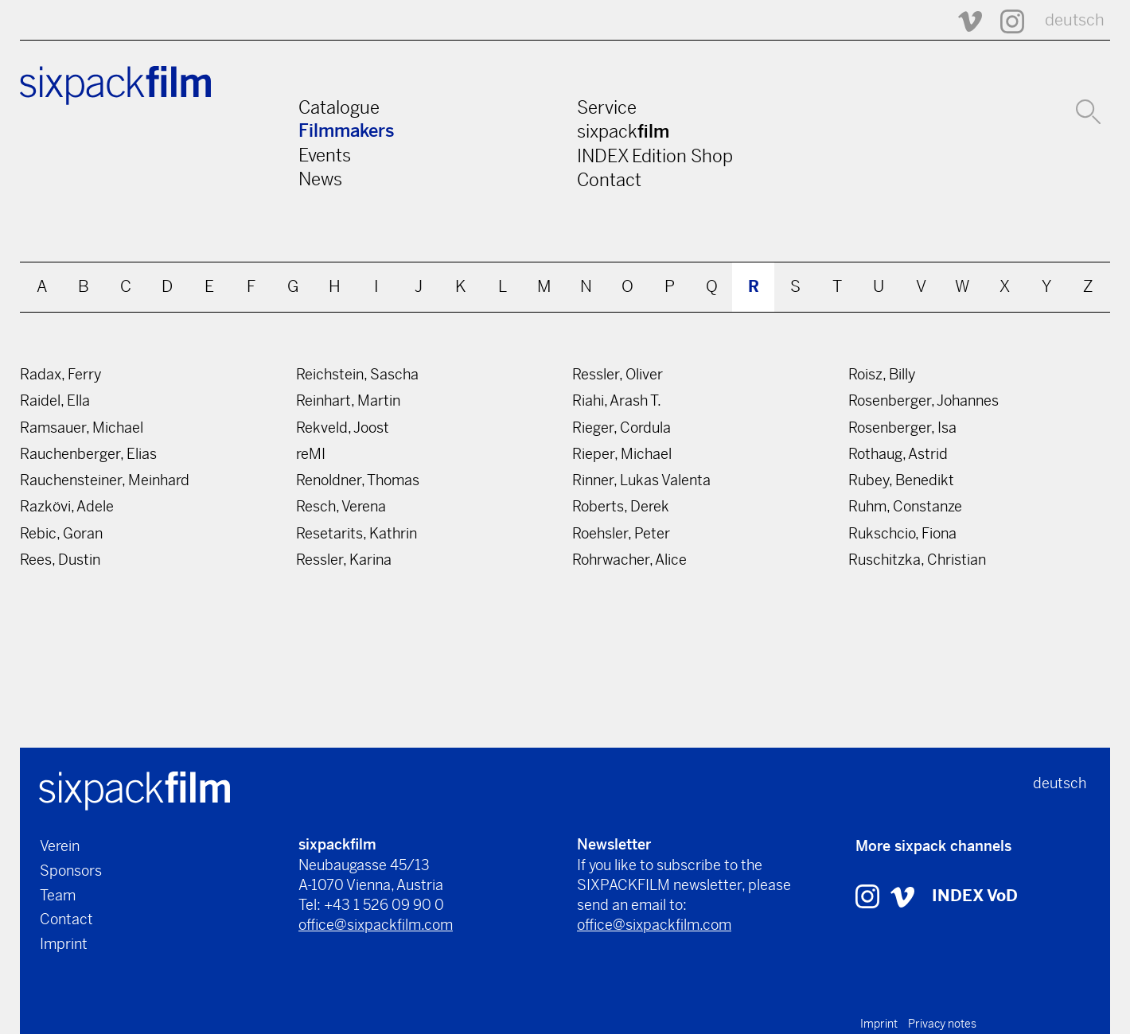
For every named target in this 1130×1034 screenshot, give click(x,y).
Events (324, 155)
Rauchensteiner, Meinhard (104, 480)
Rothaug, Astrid (898, 454)
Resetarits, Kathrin (356, 533)
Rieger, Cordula (621, 427)
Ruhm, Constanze (905, 506)
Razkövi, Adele (67, 506)
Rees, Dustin (60, 559)
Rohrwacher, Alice (629, 559)
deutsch (1075, 20)
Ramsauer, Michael (81, 427)
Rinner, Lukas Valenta (641, 480)
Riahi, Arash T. (616, 400)
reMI (310, 454)
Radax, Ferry (60, 374)
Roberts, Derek (620, 506)
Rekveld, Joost (342, 427)
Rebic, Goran (61, 533)
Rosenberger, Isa (902, 427)
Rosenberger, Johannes (923, 400)
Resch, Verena (341, 506)
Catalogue (339, 107)
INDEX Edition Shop (655, 156)
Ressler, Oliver (617, 374)
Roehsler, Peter (621, 533)
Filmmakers (346, 131)
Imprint (64, 944)
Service (607, 107)
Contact (609, 180)
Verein (60, 846)
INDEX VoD (975, 896)
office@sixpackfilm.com (375, 924)
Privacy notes (942, 1024)
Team (58, 895)
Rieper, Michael (622, 454)
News (320, 179)
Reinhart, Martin (348, 400)
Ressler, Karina (344, 559)
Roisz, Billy (881, 374)
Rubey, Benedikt (901, 480)
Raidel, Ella (55, 400)
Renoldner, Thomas (357, 480)
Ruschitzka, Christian (917, 559)
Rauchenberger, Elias (88, 454)
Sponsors (71, 870)
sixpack (623, 131)
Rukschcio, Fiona (902, 533)
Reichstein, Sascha (357, 374)
